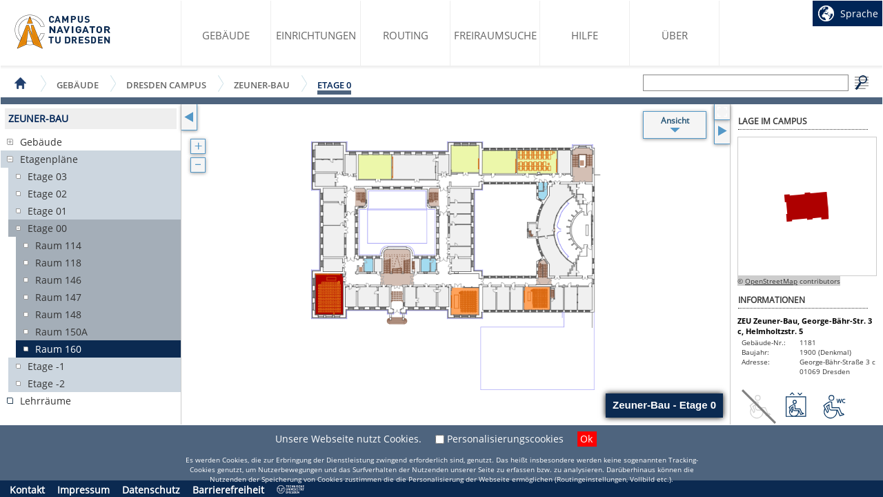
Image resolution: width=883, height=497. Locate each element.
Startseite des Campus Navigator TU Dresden (63, 31)
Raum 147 (58, 297)
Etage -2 (46, 383)
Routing (405, 35)
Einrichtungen (316, 35)
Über (675, 35)
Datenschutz (151, 489)
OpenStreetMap (771, 281)
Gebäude (226, 35)
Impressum (83, 489)
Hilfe (584, 35)
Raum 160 (58, 348)
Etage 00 (47, 228)
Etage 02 (47, 193)
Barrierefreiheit (228, 489)
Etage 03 (47, 176)
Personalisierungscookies (505, 438)
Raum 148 (58, 314)
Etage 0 (334, 85)
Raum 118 (58, 262)
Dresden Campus (166, 84)
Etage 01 (47, 210)
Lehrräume (45, 400)
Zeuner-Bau (262, 84)
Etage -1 (46, 366)
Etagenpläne (49, 159)
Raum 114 (58, 245)
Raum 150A (61, 331)
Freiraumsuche (495, 35)
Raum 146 (58, 279)
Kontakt (27, 489)
